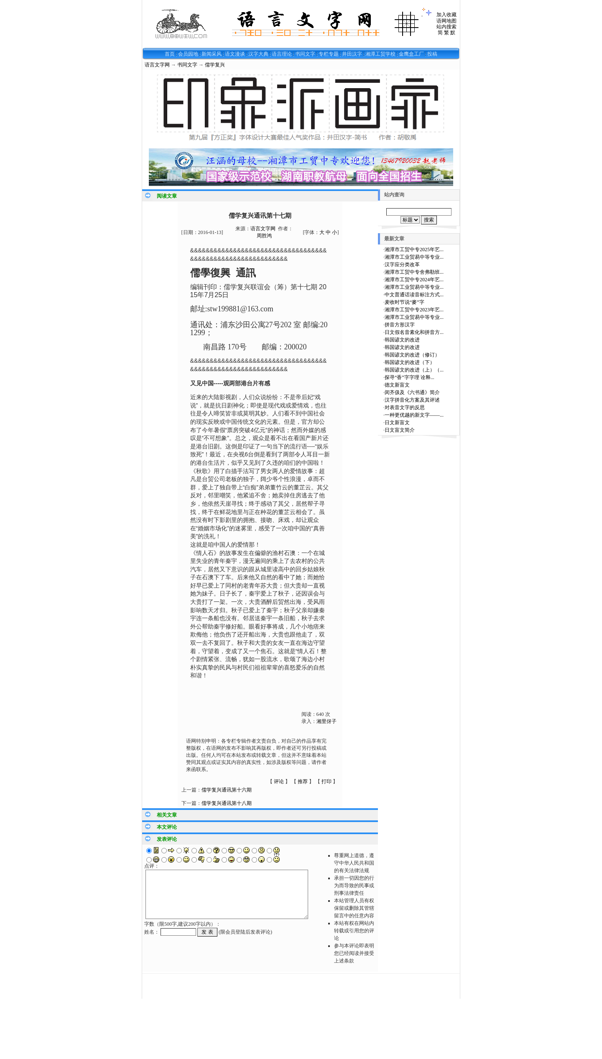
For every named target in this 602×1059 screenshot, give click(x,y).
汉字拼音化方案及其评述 (412, 400)
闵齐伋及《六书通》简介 (412, 392)
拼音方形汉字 (400, 325)
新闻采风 (212, 54)
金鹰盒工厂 (411, 54)
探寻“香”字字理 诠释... (409, 377)
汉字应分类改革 (402, 264)
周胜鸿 (264, 236)
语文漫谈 (235, 54)
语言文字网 (157, 65)
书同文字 (305, 54)
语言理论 (282, 54)
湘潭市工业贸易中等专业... (414, 257)
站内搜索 (446, 27)
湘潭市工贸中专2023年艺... (414, 310)
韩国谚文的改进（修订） (412, 355)
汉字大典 (258, 54)
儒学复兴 (215, 65)
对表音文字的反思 (405, 407)
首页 (170, 54)
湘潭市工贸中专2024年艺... (414, 280)
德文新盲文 (397, 385)
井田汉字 (352, 54)
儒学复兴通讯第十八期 (227, 803)
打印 (326, 781)
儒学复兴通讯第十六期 (227, 790)
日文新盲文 (397, 422)
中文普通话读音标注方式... (414, 295)
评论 (279, 781)
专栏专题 (329, 54)
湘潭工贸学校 (380, 54)
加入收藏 (446, 15)
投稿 (432, 54)
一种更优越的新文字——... (414, 415)
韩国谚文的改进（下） (410, 362)
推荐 (303, 781)
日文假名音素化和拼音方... (414, 332)
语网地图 (446, 21)
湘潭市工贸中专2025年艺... (414, 249)
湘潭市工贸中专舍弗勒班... (414, 272)
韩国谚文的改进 (402, 340)
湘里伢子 (326, 721)
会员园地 (188, 54)
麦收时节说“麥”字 (404, 302)
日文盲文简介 (400, 430)
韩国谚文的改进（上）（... (414, 370)
